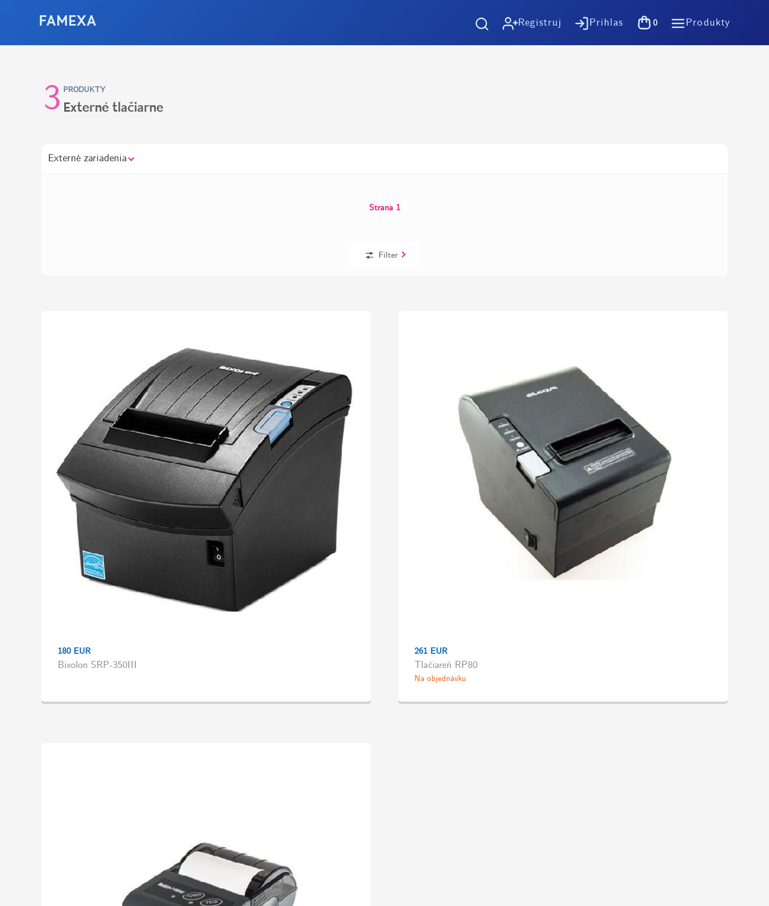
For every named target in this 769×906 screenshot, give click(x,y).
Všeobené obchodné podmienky (478, 600)
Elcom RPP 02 (357, 385)
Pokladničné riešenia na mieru (477, 655)
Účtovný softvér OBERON (470, 637)
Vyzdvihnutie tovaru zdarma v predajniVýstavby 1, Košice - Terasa (587, 486)
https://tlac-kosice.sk (65, 695)
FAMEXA (67, 22)
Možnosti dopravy (452, 582)
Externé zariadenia (90, 158)
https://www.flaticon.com (74, 734)
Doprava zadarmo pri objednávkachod (177, 486)
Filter (642, 189)
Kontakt (433, 674)
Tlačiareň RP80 (219, 385)
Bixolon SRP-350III (87, 385)
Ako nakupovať (447, 563)
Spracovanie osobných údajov (475, 618)
